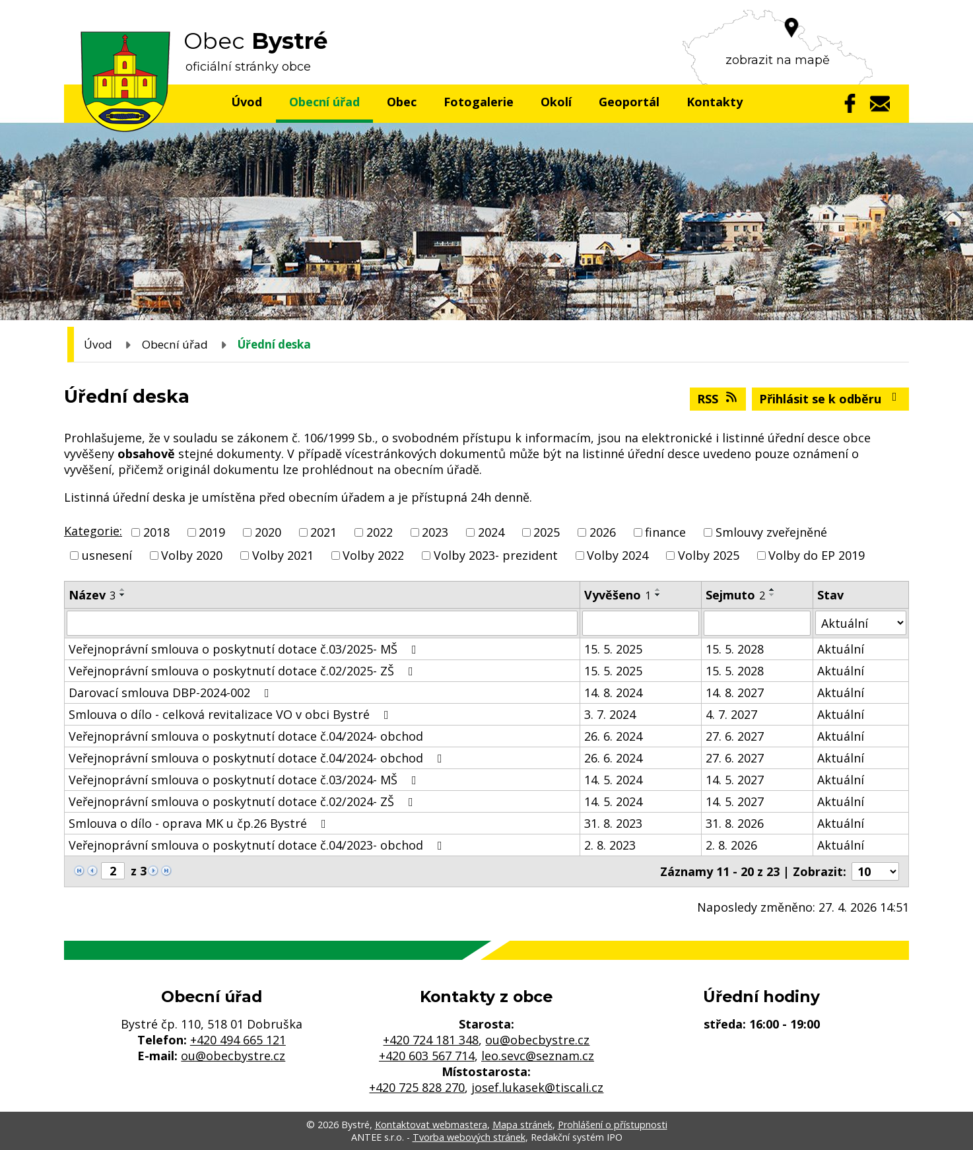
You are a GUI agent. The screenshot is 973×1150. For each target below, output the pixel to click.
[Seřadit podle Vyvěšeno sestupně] (658, 594)
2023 (435, 532)
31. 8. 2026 (735, 823)
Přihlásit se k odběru (830, 399)
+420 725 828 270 (417, 1087)
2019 (212, 532)
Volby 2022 (373, 555)
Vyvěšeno (617, 595)
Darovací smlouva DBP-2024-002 (172, 692)
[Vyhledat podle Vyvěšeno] (640, 623)
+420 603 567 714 (427, 1056)
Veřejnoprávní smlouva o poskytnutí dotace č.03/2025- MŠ (245, 649)
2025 (546, 532)
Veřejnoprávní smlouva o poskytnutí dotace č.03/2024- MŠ (245, 780)
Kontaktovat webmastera (431, 1124)
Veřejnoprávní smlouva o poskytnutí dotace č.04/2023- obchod (258, 845)
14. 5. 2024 (613, 780)
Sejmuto (735, 595)
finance (665, 532)
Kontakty (715, 102)
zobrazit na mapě (777, 60)
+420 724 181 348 (431, 1040)
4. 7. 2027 (731, 714)
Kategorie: (93, 531)
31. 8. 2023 (613, 823)
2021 (323, 532)
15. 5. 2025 (613, 649)
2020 (268, 532)
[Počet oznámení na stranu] (875, 871)
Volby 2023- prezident (496, 555)
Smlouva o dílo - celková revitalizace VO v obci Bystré (231, 714)
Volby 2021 (283, 555)
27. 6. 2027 (735, 736)
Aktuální (840, 649)
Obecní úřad (324, 102)
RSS (718, 399)
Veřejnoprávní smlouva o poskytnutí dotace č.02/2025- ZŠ (244, 671)
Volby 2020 (191, 555)
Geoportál (629, 102)
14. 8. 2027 (735, 692)
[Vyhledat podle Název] (322, 623)
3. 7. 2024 (610, 714)
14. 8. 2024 (613, 692)
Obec (402, 102)
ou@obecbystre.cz (233, 1056)
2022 (379, 532)
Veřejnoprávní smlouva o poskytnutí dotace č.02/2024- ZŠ (244, 801)
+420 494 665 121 (238, 1040)
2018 (156, 532)
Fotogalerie (479, 102)
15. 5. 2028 (735, 649)
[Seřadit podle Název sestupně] (123, 594)
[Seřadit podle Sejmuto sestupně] (772, 594)
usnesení (107, 555)
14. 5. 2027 (735, 780)
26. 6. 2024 (613, 736)
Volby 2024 (617, 555)
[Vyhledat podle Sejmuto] (757, 623)
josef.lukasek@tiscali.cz (537, 1087)
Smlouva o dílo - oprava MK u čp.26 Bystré (200, 823)
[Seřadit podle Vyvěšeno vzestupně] (658, 589)
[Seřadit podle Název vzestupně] (123, 589)
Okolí (556, 102)
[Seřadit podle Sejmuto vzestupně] (772, 589)
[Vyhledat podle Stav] (860, 623)
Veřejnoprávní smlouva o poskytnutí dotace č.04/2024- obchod (246, 736)
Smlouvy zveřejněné (771, 532)
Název (92, 595)
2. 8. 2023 (610, 845)
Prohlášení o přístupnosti (612, 1124)
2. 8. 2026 (731, 845)
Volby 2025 (708, 555)
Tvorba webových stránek (469, 1137)
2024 (491, 532)
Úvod (246, 102)
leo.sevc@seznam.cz (537, 1056)
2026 (602, 532)
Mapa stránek (522, 1124)
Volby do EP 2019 (816, 555)
